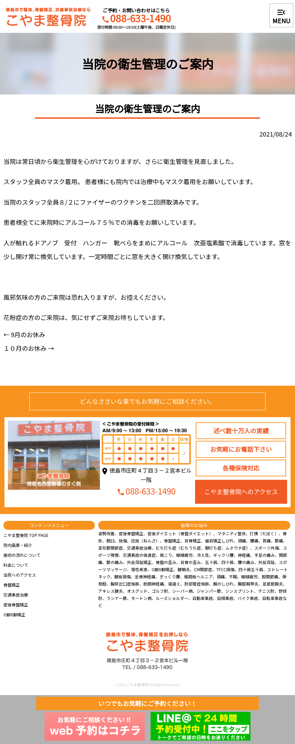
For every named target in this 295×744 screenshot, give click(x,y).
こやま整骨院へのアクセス (241, 491)
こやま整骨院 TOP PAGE (26, 535)
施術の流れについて (21, 555)
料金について (15, 565)
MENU (281, 16)
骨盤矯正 (11, 585)
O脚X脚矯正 (14, 614)
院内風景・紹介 (17, 545)
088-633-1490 (136, 19)
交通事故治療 (15, 595)
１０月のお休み (28, 348)
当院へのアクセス (19, 575)
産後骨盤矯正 (15, 604)
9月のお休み (24, 334)
